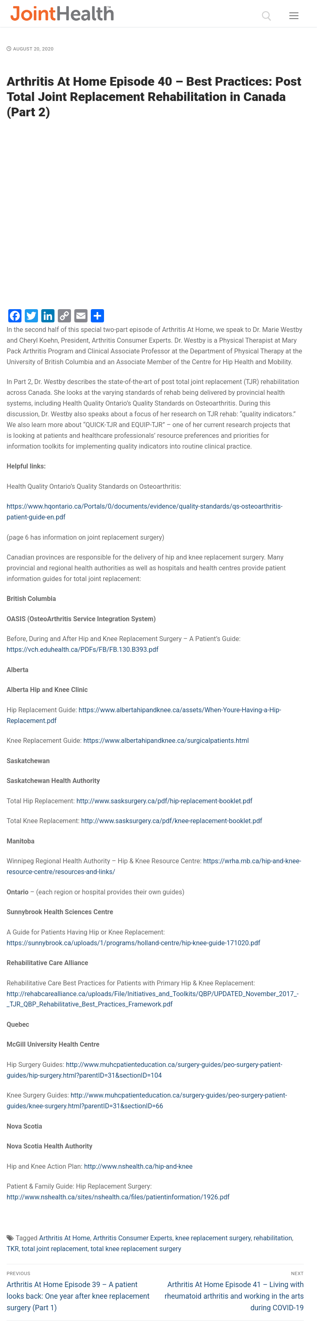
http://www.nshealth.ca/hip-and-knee (138, 1166)
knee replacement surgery (213, 1238)
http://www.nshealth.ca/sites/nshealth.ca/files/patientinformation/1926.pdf (118, 1197)
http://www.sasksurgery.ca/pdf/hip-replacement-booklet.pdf (164, 801)
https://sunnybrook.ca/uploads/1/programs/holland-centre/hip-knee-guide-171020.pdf (133, 943)
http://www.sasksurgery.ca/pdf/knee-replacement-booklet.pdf (172, 821)
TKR (13, 1249)
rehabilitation (273, 1238)
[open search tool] (267, 16)
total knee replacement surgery (135, 1249)
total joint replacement (55, 1249)
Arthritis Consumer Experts (132, 1238)
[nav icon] (294, 16)
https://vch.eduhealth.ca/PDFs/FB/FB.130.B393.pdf (82, 649)
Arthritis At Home (64, 1238)
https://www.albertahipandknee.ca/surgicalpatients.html (166, 741)
